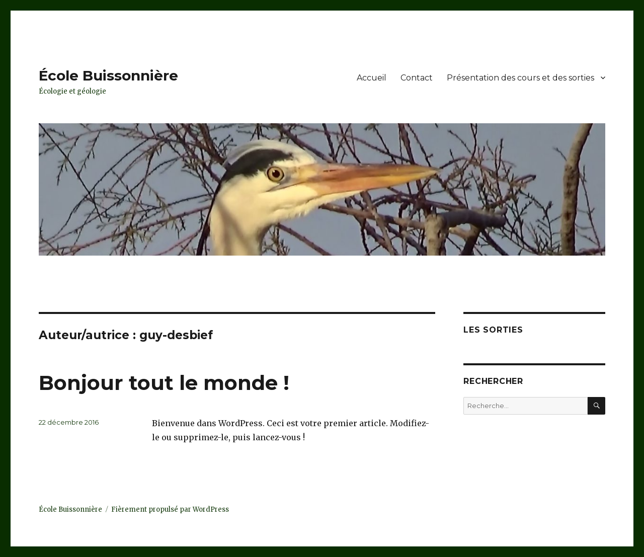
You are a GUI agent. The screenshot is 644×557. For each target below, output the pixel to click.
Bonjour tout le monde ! (164, 382)
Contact (416, 78)
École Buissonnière (108, 75)
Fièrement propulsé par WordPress (170, 509)
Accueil (371, 78)
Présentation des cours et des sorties (520, 78)
